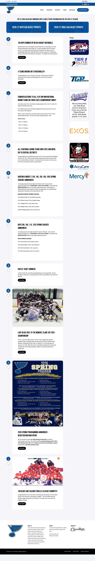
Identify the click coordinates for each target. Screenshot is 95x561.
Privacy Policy (76, 558)
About (42, 10)
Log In (8, 1)
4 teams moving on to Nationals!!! (33, 71)
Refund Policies (67, 558)
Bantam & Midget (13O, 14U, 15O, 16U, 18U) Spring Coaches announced (36, 181)
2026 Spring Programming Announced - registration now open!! (35, 437)
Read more (22, 57)
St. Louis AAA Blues (11, 4)
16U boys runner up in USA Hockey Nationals (37, 42)
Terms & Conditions (85, 558)
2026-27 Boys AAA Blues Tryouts (26, 27)
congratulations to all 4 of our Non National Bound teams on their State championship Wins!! (34, 100)
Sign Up (14, 1)
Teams (64, 10)
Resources (72, 10)
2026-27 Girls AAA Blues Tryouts (68, 27)
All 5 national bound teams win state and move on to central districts (37, 154)
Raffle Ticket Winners (28, 272)
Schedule (57, 10)
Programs (49, 10)
